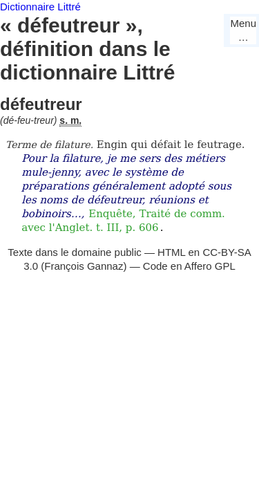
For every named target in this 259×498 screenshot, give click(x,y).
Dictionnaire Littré (40, 6)
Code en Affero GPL (189, 266)
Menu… (243, 30)
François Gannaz (83, 266)
